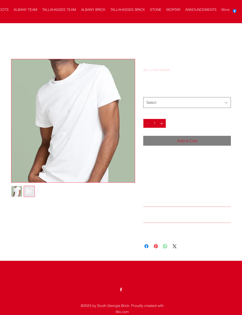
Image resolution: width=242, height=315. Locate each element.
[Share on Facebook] (146, 246)
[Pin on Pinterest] (156, 246)
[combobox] (187, 102)
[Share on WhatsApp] (165, 246)
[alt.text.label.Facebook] (234, 10)
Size (147, 92)
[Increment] (162, 123)
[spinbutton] (154, 123)
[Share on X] (175, 246)
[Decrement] (147, 123)
